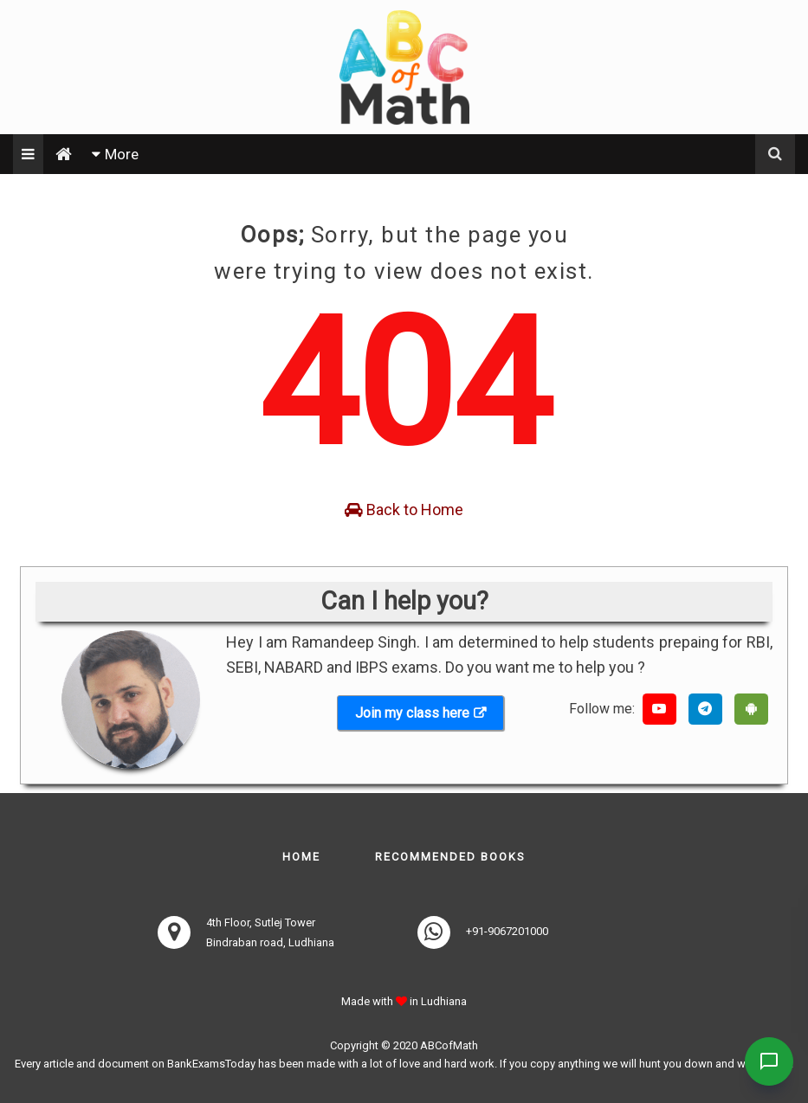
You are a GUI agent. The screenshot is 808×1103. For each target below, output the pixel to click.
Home (301, 856)
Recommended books (450, 856)
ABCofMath (449, 1045)
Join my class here (412, 713)
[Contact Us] (766, 1061)
